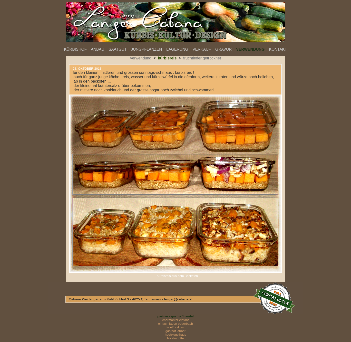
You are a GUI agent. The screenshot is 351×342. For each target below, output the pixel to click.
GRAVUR (223, 49)
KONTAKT (278, 49)
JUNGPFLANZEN (146, 49)
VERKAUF (202, 49)
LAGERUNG (177, 49)
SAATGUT (118, 49)
